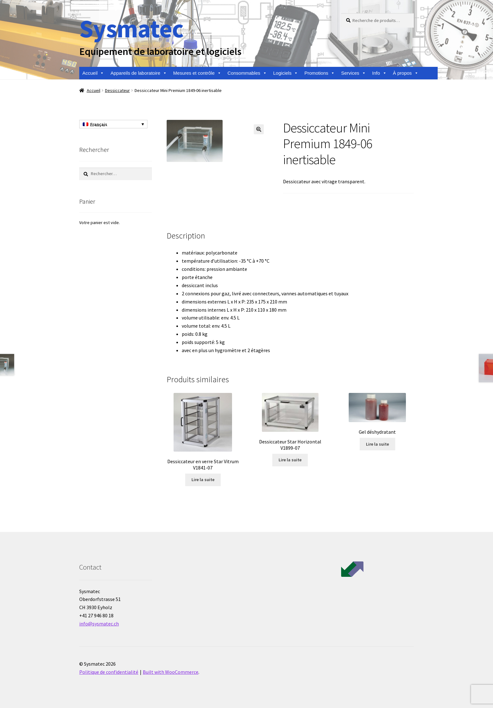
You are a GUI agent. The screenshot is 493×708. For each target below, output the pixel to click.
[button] (259, 129)
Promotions (319, 73)
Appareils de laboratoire (138, 73)
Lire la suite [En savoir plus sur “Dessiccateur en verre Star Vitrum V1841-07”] (202, 479)
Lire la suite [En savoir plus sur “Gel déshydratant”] (377, 444)
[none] (113, 124)
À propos (405, 73)
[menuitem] (113, 124)
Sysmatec (131, 28)
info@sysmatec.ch (99, 623)
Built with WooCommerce (170, 672)
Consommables (247, 73)
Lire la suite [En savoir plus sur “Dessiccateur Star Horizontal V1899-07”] (290, 460)
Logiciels (285, 73)
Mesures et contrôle (197, 73)
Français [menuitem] (98, 124)
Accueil (93, 73)
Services (353, 73)
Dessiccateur (117, 90)
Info (379, 73)
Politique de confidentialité (108, 672)
